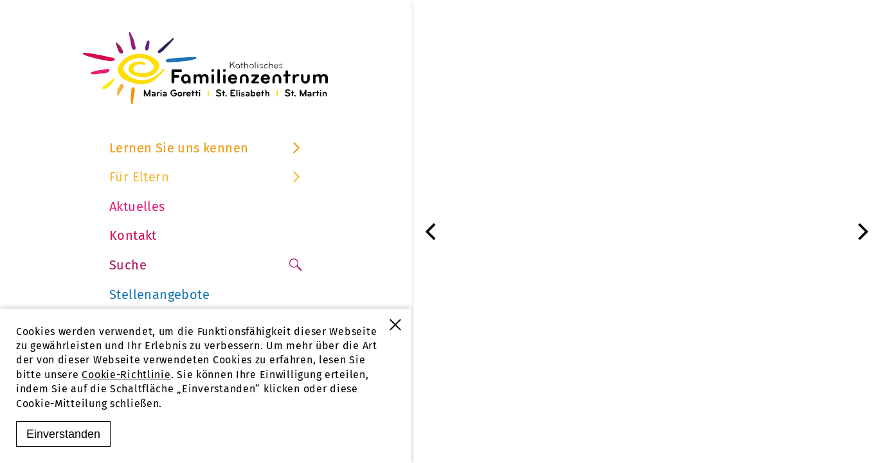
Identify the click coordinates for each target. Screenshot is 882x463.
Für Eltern (205, 177)
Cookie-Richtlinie (126, 374)
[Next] (861, 231)
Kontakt (133, 235)
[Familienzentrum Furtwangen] (205, 68)
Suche (205, 265)
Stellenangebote (159, 294)
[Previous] (432, 231)
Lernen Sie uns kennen (205, 148)
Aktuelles (137, 206)
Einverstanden (63, 434)
